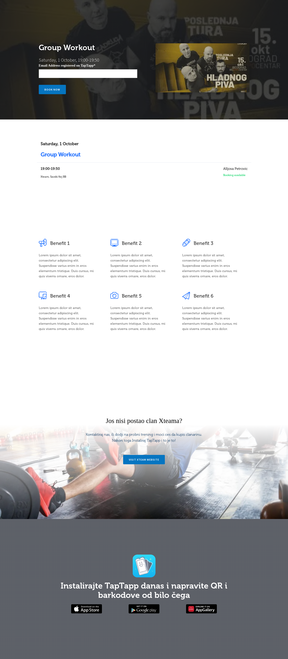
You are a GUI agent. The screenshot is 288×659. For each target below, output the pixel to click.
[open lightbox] (202, 67)
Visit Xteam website (144, 459)
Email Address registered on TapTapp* (67, 65)
